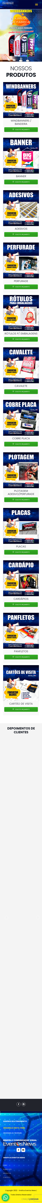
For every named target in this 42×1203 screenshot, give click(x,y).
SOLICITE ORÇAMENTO (21, 130)
